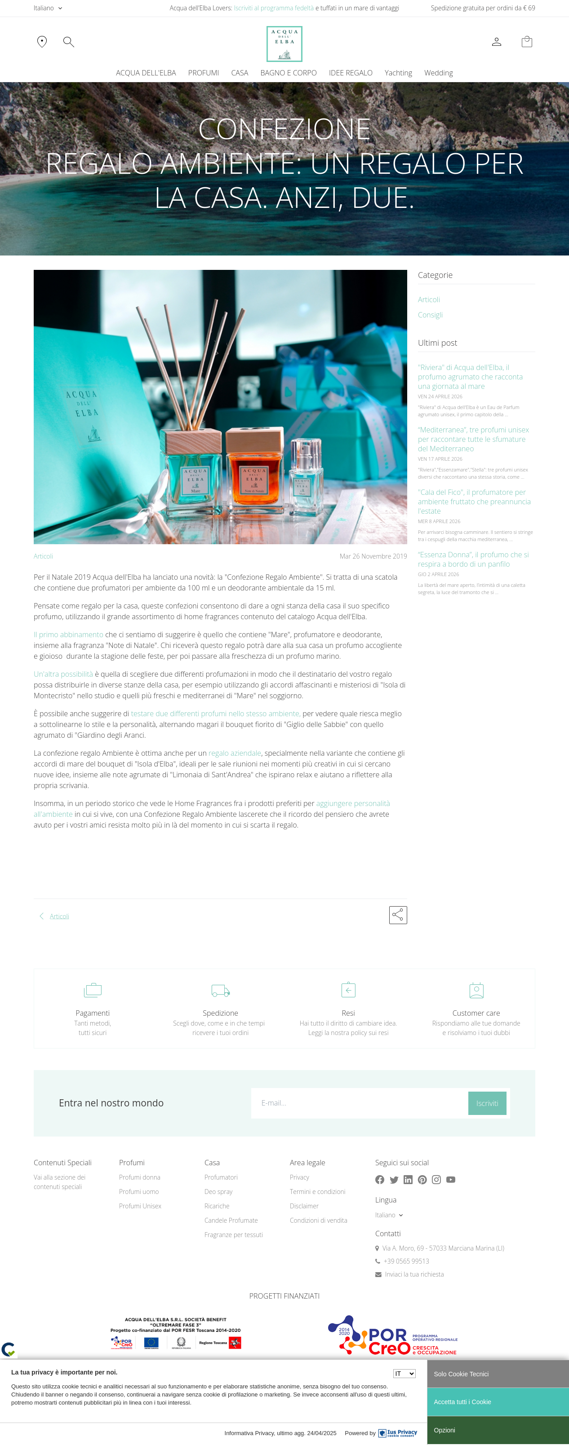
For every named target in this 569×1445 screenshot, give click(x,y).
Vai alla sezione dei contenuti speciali (59, 1182)
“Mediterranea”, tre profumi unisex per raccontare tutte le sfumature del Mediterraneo (473, 439)
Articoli (43, 556)
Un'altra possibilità (63, 674)
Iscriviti (487, 1103)
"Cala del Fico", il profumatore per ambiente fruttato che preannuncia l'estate (474, 501)
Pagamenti (93, 1013)
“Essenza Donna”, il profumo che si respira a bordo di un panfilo (473, 559)
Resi (348, 1013)
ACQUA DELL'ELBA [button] (146, 73)
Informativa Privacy (249, 1433)
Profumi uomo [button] (139, 1191)
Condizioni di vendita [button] (318, 1220)
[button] (398, 915)
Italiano (44, 8)
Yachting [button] (398, 73)
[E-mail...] (358, 1103)
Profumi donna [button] (139, 1177)
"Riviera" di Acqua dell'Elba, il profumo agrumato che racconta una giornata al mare (470, 376)
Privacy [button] (299, 1177)
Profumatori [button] (221, 1177)
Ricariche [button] (217, 1206)
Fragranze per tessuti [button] (233, 1234)
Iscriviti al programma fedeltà (274, 8)
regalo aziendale (235, 753)
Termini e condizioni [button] (318, 1191)
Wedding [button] (438, 73)
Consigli (430, 315)
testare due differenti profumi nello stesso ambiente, (216, 713)
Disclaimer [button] (304, 1206)
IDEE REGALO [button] (351, 73)
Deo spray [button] (218, 1191)
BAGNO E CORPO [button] (289, 73)
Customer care (476, 1013)
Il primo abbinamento (68, 634)
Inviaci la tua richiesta (414, 1274)
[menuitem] (399, 73)
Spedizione (220, 1013)
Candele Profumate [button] (231, 1220)
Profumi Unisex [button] (140, 1206)
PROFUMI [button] (203, 73)
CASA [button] (239, 73)
